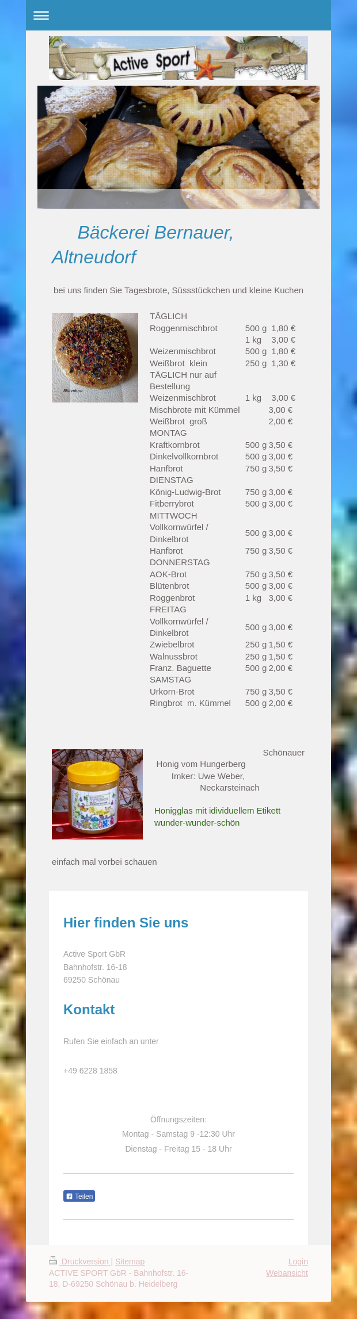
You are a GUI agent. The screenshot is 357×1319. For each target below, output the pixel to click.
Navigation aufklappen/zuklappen (178, 15)
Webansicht (287, 1273)
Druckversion (80, 1261)
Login (298, 1261)
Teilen (79, 1197)
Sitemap (130, 1261)
